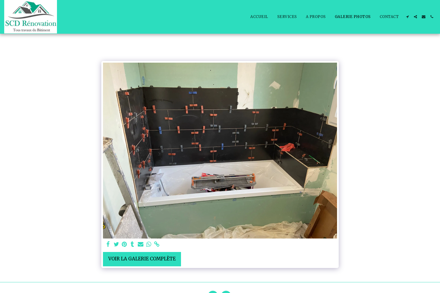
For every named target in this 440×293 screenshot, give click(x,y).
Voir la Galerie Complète (142, 259)
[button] (407, 17)
